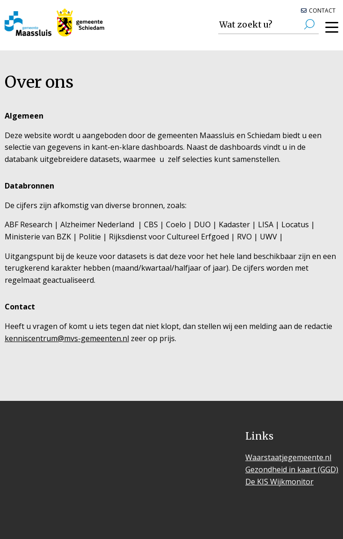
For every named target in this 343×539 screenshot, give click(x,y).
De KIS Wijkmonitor (279, 481)
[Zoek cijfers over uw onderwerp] (268, 24)
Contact (322, 10)
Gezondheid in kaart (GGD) (291, 469)
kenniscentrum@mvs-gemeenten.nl (67, 338)
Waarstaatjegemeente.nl (288, 457)
